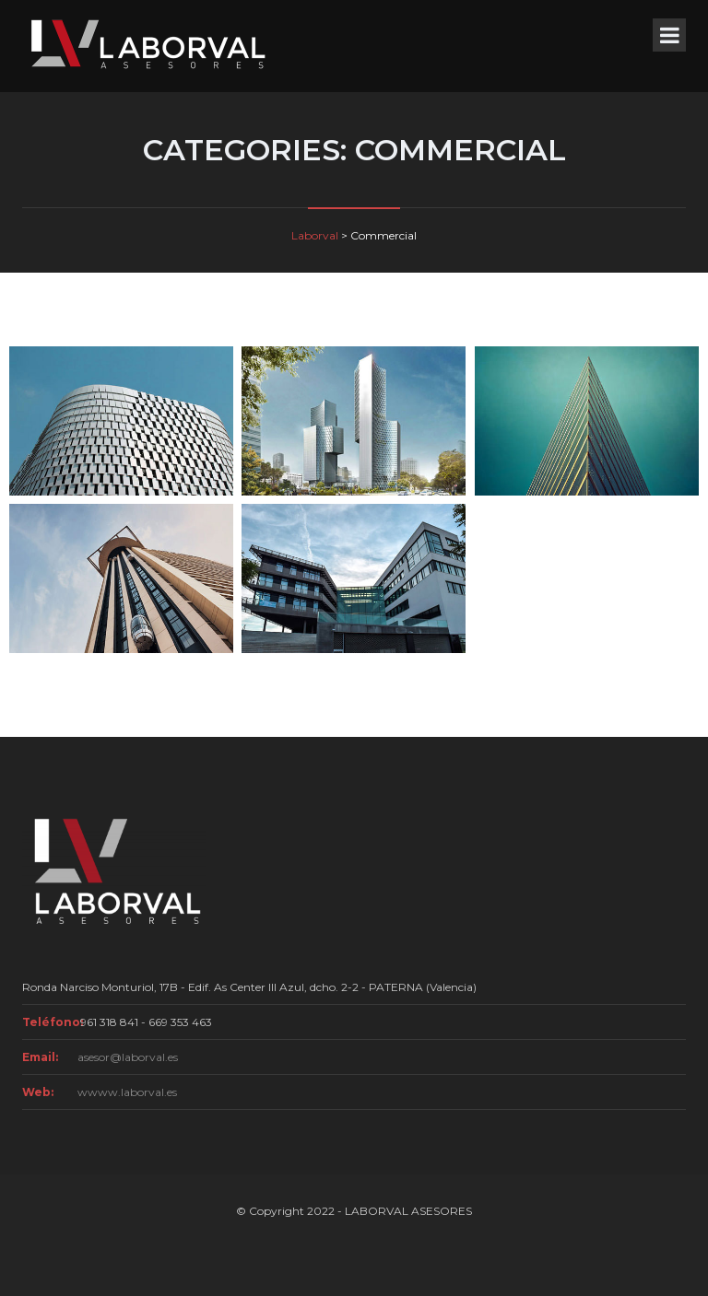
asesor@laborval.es (127, 1057)
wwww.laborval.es (127, 1092)
